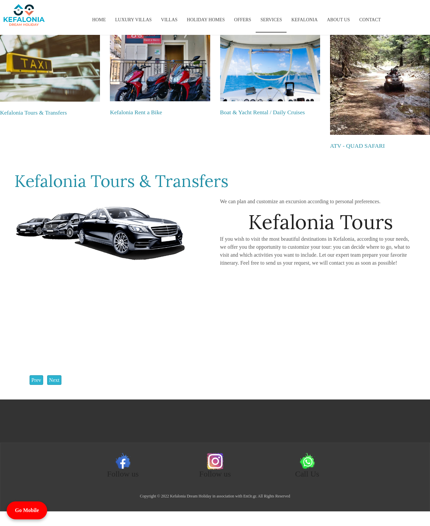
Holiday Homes (206, 19)
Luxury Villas (133, 19)
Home (99, 19)
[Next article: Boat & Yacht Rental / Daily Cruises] (54, 380)
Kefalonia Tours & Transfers (33, 112)
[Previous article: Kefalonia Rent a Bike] (36, 380)
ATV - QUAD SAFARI (357, 145)
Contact (370, 19)
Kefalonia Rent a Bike (136, 112)
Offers (242, 19)
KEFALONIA (304, 19)
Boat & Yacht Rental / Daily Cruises (262, 112)
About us (338, 19)
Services (271, 19)
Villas (169, 19)
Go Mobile (27, 510)
